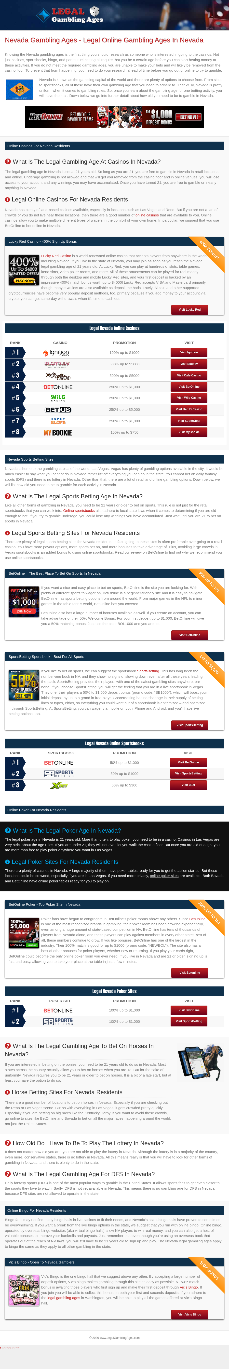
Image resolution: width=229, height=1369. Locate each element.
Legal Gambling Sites (159, 35)
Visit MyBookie (189, 450)
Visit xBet (188, 803)
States (44, 44)
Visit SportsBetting (189, 743)
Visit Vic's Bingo (189, 1333)
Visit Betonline (189, 991)
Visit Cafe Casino (189, 394)
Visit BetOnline (189, 405)
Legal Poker (127, 35)
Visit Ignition (189, 371)
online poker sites (164, 894)
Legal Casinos (65, 35)
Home (43, 35)
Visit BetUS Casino (189, 428)
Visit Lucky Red (190, 328)
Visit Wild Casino (189, 416)
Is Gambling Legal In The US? (82, 44)
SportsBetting (148, 689)
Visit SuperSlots (189, 439)
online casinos (147, 233)
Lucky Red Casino (56, 274)
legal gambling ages (63, 1316)
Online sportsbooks (79, 529)
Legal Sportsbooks (97, 35)
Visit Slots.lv (189, 382)
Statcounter (9, 1366)
